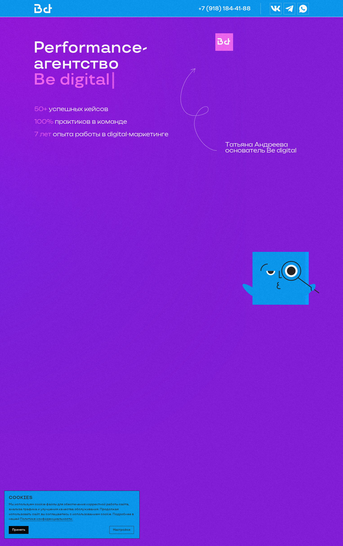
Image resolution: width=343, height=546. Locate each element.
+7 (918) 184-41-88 (224, 8)
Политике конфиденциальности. (46, 519)
